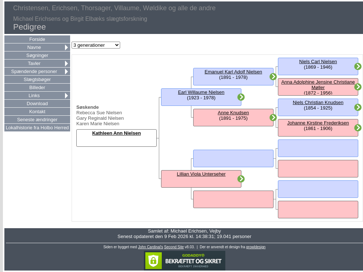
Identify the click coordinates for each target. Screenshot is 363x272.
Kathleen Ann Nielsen (116, 133)
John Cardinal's (150, 247)
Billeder (37, 87)
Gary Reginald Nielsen (100, 118)
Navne (34, 47)
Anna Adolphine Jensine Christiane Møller (318, 84)
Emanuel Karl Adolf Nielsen (233, 71)
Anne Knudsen (233, 112)
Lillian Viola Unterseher (201, 174)
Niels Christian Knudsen (318, 102)
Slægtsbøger (37, 79)
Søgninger (37, 55)
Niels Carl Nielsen (318, 61)
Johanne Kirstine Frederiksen (318, 123)
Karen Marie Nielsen (97, 123)
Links (33, 95)
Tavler (34, 63)
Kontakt (37, 111)
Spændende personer (34, 71)
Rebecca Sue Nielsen (99, 112)
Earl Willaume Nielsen (201, 92)
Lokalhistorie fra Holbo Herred (37, 127)
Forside (37, 39)
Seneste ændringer (37, 119)
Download (37, 103)
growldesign (255, 247)
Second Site (174, 247)
